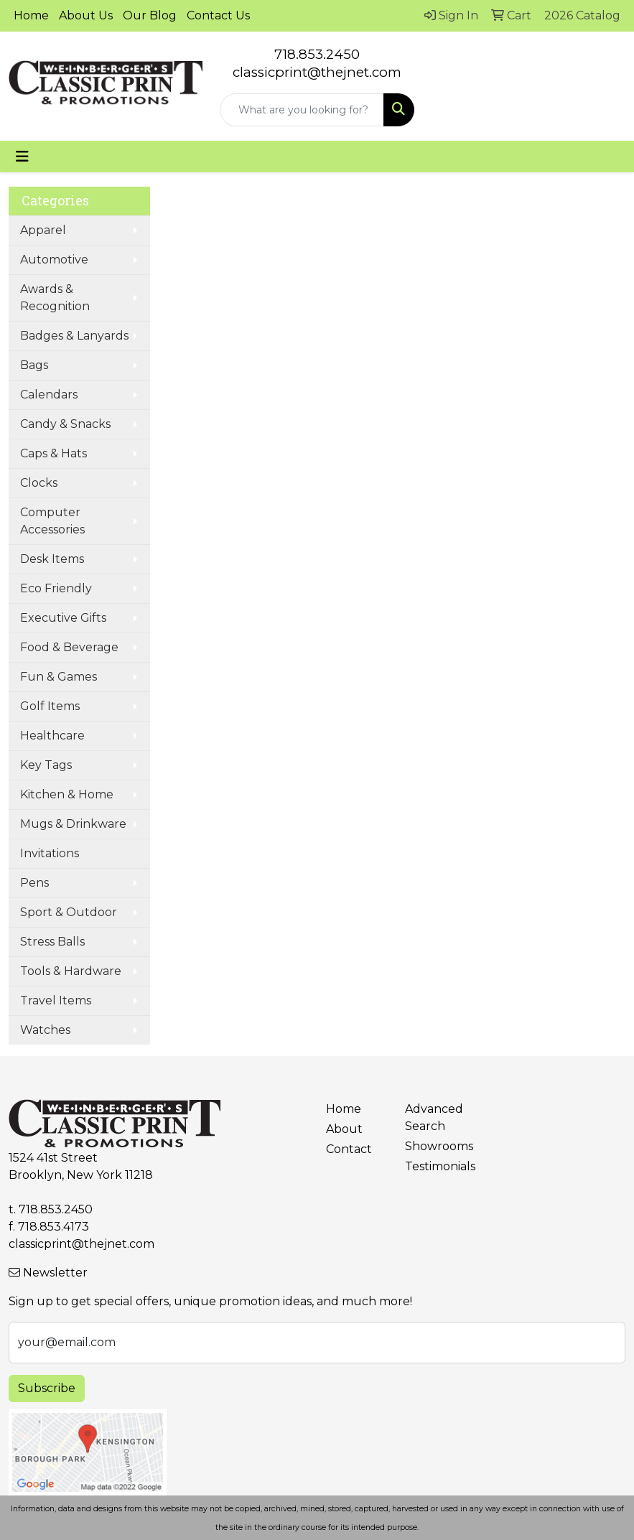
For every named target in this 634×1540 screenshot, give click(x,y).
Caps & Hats (53, 453)
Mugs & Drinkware (73, 824)
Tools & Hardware (70, 971)
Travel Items (55, 1000)
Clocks (38, 483)
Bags (34, 365)
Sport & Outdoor (68, 912)
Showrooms (436, 1146)
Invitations (49, 853)
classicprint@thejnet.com (81, 1244)
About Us (86, 15)
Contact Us (218, 15)
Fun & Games (58, 676)
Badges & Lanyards (74, 335)
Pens (34, 883)
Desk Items (52, 559)
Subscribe (46, 1388)
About (344, 1129)
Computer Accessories (52, 520)
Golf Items (50, 706)
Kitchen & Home (66, 794)
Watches (45, 1030)
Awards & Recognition (55, 297)
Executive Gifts (63, 618)
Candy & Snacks (65, 424)
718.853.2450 (317, 54)
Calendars (49, 394)
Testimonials (436, 1166)
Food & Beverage (69, 647)
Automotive (54, 259)
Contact (349, 1149)
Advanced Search (434, 1117)
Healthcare (52, 735)
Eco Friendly (56, 588)
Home (31, 15)
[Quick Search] (301, 109)
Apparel (43, 230)
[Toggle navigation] (22, 156)
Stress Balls (52, 941)
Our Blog (150, 15)
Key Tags (46, 765)
